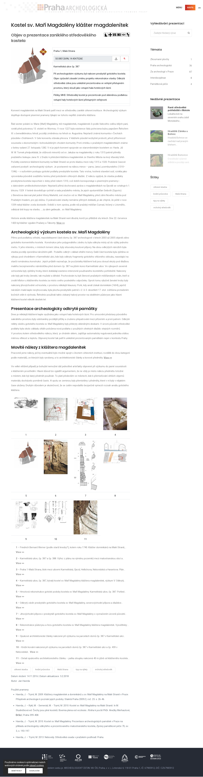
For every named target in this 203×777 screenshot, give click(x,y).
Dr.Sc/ (19, 715)
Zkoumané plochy (159, 59)
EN (199, 8)
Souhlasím (34, 771)
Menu (179, 7)
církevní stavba (21, 670)
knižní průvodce (42, 670)
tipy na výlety (81, 670)
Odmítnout (16, 771)
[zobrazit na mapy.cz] (124, 59)
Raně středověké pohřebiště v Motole (179, 109)
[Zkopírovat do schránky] (116, 59)
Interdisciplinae (158, 78)
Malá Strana (62, 670)
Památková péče (159, 84)
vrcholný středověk (103, 670)
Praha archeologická (161, 65)
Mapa (190, 7)
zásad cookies (36, 765)
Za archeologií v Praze (162, 71)
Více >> (60, 223)
